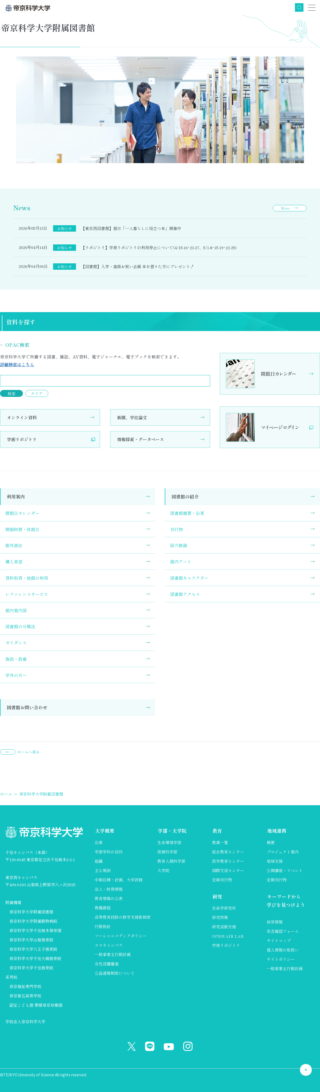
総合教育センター (228, 852)
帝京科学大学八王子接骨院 (33, 949)
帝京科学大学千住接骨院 (31, 967)
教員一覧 (220, 842)
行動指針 (103, 926)
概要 (271, 842)
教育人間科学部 (171, 861)
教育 (217, 830)
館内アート (180, 561)
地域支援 (275, 861)
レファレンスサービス (26, 594)
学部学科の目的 (109, 852)
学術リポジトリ (22, 439)
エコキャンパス (109, 945)
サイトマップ (279, 941)
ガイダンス (16, 642)
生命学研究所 (224, 908)
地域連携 (276, 830)
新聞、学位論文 (132, 417)
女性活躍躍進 (107, 963)
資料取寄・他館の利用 (26, 578)
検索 (299, 7)
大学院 (163, 870)
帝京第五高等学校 (25, 995)
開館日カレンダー (22, 513)
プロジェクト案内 (283, 852)
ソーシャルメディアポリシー (121, 935)
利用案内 (16, 496)
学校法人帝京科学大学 (25, 1021)
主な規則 (103, 870)
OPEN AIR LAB (227, 936)
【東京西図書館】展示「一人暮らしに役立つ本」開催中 (131, 228)
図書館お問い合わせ (27, 707)
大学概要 (104, 830)
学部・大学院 (171, 830)
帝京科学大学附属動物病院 (33, 921)
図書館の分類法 (20, 626)
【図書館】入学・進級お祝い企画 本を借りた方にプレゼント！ (137, 266)
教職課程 (103, 907)
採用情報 (275, 922)
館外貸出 (13, 545)
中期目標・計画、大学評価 (119, 880)
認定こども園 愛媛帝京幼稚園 (35, 1005)
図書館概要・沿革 (187, 513)
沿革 (99, 842)
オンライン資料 (22, 417)
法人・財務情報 (109, 889)
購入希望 (13, 561)
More (285, 208)
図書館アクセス (185, 594)
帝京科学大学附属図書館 (31, 911)
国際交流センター (228, 870)
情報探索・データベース (140, 439)
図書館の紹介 (185, 496)
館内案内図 (16, 610)
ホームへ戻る (28, 752)
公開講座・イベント (285, 870)
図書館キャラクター (189, 578)
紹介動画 (178, 545)
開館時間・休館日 (22, 529)
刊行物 (176, 529)
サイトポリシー (281, 959)
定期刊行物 (222, 880)
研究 (217, 896)
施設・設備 (16, 659)
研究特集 (220, 918)
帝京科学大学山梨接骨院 (31, 939)
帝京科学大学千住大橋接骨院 (35, 958)
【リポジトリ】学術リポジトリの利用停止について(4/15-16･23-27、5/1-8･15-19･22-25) (159, 247)
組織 (99, 861)
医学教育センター (228, 861)
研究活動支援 (224, 927)
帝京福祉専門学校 (25, 986)
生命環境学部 (169, 842)
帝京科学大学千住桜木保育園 (35, 930)
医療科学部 (167, 852)
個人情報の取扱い (283, 950)
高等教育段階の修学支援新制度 (123, 917)
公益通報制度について (115, 973)
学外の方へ (16, 675)
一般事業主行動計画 (113, 954)
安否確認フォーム (283, 931)
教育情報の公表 (109, 898)
